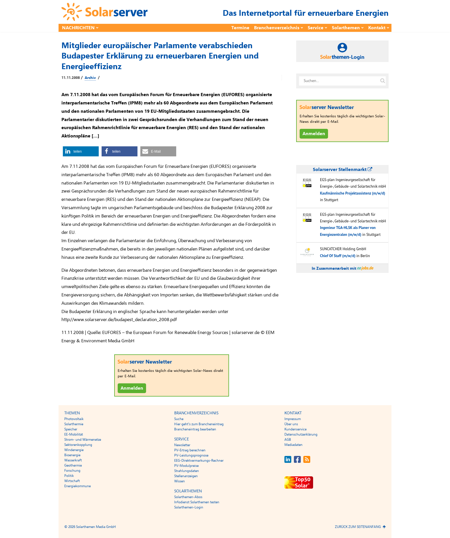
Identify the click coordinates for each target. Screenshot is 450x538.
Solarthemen (346, 28)
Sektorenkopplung (78, 444)
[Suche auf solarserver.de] (382, 81)
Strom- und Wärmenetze (82, 439)
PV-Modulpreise (186, 465)
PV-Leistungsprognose (191, 455)
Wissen (179, 481)
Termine (240, 28)
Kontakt (376, 28)
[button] (81, 151)
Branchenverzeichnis (276, 28)
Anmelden (132, 388)
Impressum (292, 419)
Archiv (90, 77)
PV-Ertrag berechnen (189, 450)
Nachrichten (78, 28)
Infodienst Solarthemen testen (196, 502)
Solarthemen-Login (188, 507)
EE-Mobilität (73, 434)
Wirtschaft (72, 481)
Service (315, 28)
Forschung (72, 470)
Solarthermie (73, 424)
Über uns (291, 424)
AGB (287, 439)
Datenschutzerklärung (300, 434)
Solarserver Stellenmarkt (342, 169)
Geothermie (73, 465)
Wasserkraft (73, 460)
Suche (178, 419)
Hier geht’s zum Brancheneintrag (199, 424)
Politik (69, 475)
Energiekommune (77, 486)
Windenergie (74, 450)
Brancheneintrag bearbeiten (195, 429)
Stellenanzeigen (186, 476)
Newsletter (182, 445)
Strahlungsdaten (186, 471)
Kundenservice (295, 429)
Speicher (70, 429)
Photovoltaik (74, 419)
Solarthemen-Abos (188, 497)
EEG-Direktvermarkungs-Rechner (199, 460)
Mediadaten (293, 444)
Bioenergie (72, 455)
